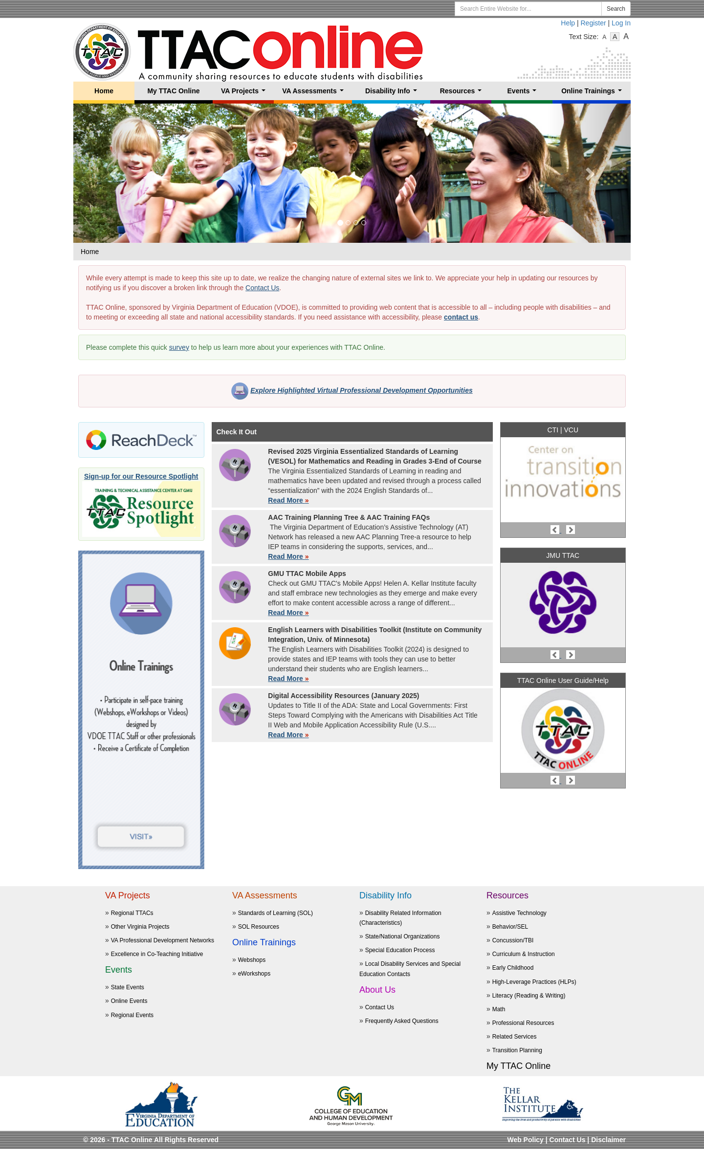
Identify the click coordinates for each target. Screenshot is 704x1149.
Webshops (251, 960)
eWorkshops (254, 973)
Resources (462, 93)
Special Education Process (400, 950)
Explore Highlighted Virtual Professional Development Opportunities (361, 390)
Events (524, 93)
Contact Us (262, 288)
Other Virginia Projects (140, 926)
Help (568, 23)
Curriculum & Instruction (523, 954)
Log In (621, 23)
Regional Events (132, 1015)
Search (616, 8)
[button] (115, 173)
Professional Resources (523, 1023)
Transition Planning (517, 1050)
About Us (377, 990)
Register (593, 23)
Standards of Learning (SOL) (275, 913)
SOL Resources (258, 926)
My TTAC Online (173, 91)
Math (499, 1009)
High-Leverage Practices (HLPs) (534, 982)
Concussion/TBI (513, 940)
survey (179, 347)
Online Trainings (593, 93)
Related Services (514, 1036)
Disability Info (392, 93)
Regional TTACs (132, 913)
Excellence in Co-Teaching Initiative (157, 954)
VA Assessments (314, 93)
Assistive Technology (519, 913)
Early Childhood (513, 967)
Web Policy (525, 1140)
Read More (288, 500)
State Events (127, 987)
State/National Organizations (402, 936)
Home (103, 91)
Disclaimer (608, 1140)
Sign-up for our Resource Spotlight (141, 476)
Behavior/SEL (510, 926)
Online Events (129, 1001)
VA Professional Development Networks (162, 940)
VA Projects (245, 93)
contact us (461, 317)
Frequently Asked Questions (402, 1021)
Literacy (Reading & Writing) (529, 995)
